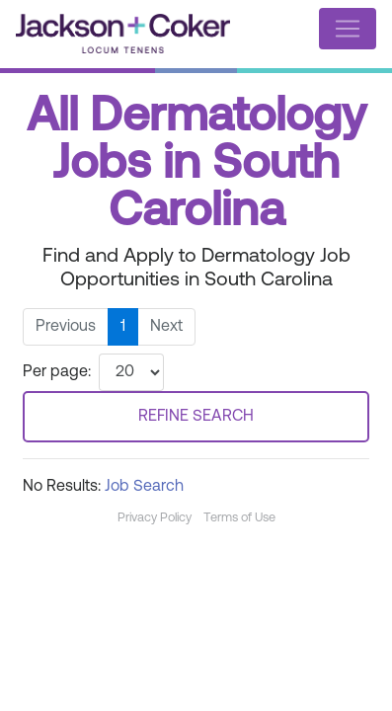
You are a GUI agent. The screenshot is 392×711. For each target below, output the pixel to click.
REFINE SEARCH (196, 417)
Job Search (144, 487)
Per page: (57, 372)
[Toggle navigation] (347, 28)
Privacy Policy (155, 518)
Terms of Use (239, 518)
